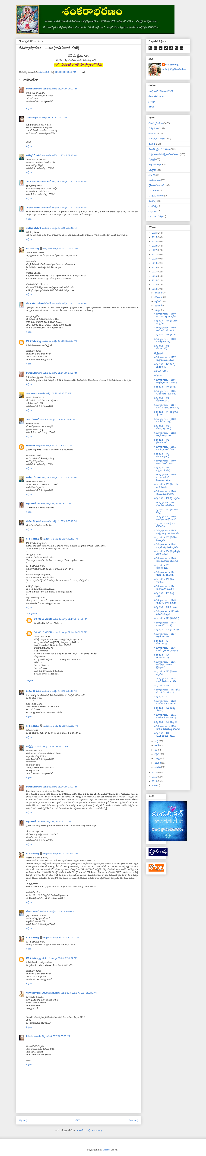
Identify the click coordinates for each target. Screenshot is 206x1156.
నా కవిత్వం (153, 206)
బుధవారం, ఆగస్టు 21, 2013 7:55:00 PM (60, 726)
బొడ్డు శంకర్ (31, 503)
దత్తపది (152, 144)
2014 (154, 284)
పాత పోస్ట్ (133, 1120)
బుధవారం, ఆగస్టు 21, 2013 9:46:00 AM (53, 393)
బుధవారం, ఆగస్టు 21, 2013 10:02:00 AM (58, 419)
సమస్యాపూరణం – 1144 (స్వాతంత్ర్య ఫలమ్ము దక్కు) (166, 545)
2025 (154, 237)
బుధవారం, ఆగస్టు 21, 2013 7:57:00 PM (70, 619)
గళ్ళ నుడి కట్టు (155, 164)
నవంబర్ (158, 297)
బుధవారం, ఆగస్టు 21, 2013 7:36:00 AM (59, 228)
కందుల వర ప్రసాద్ (33, 521)
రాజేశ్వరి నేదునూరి (33, 155)
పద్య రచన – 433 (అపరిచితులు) (161, 566)
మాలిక (151, 106)
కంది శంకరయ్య (32, 248)
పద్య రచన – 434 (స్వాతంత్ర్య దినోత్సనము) (167, 552)
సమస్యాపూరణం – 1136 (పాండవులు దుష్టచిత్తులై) (166, 649)
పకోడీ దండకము (161, 371)
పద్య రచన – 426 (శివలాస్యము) (161, 656)
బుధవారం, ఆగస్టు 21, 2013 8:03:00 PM (70, 632)
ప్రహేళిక (152, 175)
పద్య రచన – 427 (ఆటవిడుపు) (161, 642)
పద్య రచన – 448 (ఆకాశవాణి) (161, 347)
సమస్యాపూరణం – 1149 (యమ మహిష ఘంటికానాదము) (165, 477)
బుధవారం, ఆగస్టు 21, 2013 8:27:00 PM (60, 787)
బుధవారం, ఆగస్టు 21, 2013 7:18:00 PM (59, 691)
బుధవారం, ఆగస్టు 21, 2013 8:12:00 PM (51, 746)
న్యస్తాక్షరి (152, 159)
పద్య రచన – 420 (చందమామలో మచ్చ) (164, 734)
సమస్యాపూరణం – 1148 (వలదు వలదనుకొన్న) (165, 492)
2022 (154, 250)
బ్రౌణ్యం (152, 101)
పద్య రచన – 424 (161, 685)
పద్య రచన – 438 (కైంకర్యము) (167, 498)
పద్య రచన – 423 (161, 696)
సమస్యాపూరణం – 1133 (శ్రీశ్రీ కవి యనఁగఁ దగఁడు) (166, 691)
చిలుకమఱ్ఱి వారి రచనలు (159, 149)
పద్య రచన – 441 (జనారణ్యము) (161, 455)
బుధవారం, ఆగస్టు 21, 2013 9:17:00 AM (60, 373)
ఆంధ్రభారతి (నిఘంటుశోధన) (161, 91)
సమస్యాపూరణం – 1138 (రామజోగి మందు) (165, 624)
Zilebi (29, 117)
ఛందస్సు (152, 201)
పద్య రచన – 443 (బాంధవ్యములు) (162, 427)
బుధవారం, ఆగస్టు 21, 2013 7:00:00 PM (60, 539)
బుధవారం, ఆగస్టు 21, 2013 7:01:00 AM (49, 117)
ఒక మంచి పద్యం (156, 216)
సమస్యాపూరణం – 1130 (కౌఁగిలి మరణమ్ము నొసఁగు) (167, 727)
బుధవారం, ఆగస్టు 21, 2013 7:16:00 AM (69, 207)
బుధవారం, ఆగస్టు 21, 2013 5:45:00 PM (59, 477)
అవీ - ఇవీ (153, 133)
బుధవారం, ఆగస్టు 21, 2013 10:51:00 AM (54, 445)
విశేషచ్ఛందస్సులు (156, 195)
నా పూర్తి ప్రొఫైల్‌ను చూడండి (174, 69)
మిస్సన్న (29, 746)
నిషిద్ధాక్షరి (152, 169)
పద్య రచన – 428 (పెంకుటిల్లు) (167, 629)
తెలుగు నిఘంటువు (157, 96)
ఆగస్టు (158, 310)
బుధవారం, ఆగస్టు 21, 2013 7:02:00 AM (59, 155)
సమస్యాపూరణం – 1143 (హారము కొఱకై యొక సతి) (166, 559)
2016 (154, 276)
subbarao (31, 393)
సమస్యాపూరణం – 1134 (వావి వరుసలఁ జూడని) (165, 679)
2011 (154, 776)
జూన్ (157, 745)
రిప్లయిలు (33, 613)
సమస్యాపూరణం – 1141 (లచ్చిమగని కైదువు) (165, 587)
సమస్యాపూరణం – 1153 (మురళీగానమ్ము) (165, 420)
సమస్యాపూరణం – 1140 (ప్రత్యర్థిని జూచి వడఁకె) (165, 601)
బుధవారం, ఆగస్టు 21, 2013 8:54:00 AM (69, 303)
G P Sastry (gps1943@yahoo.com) (43, 993)
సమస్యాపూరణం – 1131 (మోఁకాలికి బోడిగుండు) (165, 716)
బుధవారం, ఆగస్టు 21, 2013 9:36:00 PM (57, 911)
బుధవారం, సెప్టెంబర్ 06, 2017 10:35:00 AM (51, 1036)
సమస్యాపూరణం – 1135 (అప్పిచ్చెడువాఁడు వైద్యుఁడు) (165, 664)
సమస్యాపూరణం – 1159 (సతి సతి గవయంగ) (165, 329)
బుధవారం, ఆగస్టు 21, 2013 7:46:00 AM (60, 248)
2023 (154, 245)
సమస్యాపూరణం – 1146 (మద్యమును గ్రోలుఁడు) (165, 517)
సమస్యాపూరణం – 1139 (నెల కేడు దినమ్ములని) (167, 612)
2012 (154, 772)
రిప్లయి (29, 108)
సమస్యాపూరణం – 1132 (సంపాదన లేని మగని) (165, 702)
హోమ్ (78, 1120)
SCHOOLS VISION (43, 619)
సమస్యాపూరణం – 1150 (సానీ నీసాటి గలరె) (165, 462)
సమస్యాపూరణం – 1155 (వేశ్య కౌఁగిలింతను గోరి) (165, 392)
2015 (154, 280)
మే (156, 750)
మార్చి (157, 758)
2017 (154, 271)
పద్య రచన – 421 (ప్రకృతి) (165, 722)
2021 (154, 254)
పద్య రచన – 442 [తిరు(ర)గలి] (161, 441)
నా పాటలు (153, 190)
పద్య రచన (153, 128)
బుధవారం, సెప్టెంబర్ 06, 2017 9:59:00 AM (79, 993)
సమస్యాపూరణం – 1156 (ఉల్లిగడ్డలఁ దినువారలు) (165, 381)
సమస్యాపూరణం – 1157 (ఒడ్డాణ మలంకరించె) (165, 358)
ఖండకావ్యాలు (155, 180)
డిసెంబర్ (158, 292)
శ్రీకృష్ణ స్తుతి (159, 353)
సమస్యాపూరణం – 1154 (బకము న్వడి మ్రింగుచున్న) (166, 406)
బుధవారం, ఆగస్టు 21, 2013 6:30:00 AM (60, 89)
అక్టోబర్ (158, 301)
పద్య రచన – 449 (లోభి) (164, 334)
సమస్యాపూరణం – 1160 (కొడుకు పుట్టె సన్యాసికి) (165, 315)
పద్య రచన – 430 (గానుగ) (165, 607)
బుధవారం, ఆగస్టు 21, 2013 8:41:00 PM (54, 821)
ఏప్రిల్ (157, 754)
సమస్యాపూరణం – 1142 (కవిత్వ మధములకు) (165, 573)
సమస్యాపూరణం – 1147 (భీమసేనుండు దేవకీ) (165, 503)
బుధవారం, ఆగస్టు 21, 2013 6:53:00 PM (59, 521)
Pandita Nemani (34, 89)
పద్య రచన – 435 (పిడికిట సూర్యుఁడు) (165, 538)
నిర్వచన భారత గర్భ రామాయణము (164, 154)
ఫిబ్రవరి (158, 763)
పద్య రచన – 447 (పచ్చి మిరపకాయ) (164, 365)
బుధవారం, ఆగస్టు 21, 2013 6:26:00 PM (54, 503)
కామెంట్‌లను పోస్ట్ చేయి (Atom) (89, 1130)
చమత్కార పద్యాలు (157, 138)
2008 (154, 785)
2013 (154, 289)
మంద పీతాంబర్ (32, 419)
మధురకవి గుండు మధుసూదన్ (38, 181)
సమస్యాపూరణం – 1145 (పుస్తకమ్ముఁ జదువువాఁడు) (166, 531)
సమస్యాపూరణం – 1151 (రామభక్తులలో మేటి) (165, 448)
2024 (154, 241)
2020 (154, 258)
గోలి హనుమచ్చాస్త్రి (33, 341)
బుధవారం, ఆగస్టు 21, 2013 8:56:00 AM (59, 341)
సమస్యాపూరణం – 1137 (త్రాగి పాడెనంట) (165, 635)
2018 (154, 267)
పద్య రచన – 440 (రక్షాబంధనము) (162, 469)
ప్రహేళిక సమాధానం (157, 185)
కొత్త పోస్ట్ (23, 1120)
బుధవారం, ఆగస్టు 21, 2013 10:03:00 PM (61, 937)
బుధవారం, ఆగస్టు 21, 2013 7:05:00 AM (69, 181)
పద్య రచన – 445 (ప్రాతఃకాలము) (161, 399)
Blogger (106, 1150)
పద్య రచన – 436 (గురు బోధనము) (164, 524)
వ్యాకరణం (153, 211)
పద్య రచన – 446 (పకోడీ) (165, 386)
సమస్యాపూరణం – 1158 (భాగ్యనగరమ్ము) (165, 340)
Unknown (31, 445)
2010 (154, 781)
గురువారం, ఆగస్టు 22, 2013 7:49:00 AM (59, 958)
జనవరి (158, 767)
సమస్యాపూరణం (156, 123)
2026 (154, 233)
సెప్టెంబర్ (158, 305)
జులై (157, 741)
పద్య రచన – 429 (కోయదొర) (166, 618)
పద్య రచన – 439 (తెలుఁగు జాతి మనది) (165, 485)
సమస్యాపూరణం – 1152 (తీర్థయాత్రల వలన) (165, 434)
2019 (154, 263)
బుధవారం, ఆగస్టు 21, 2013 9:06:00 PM (60, 853)
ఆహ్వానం (158, 375)
